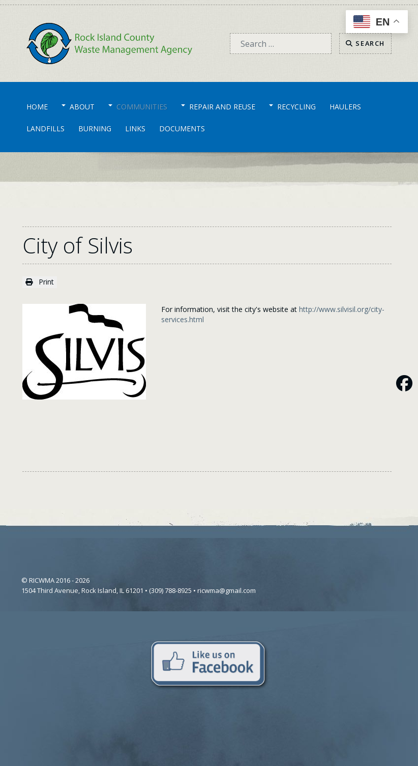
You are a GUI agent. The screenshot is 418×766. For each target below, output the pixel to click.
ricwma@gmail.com (226, 590)
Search (365, 43)
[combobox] (281, 43)
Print (39, 282)
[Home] (109, 42)
